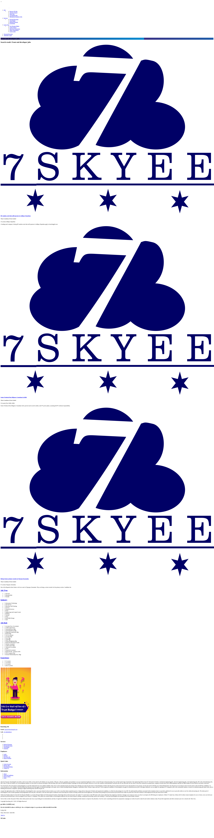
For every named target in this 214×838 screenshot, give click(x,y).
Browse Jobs (7, 765)
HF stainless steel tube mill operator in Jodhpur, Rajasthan (16, 216)
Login (5, 754)
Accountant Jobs (13, 15)
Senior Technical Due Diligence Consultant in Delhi (14, 397)
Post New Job (7, 757)
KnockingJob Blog (8, 766)
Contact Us (6, 768)
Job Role (4, 623)
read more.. (206, 783)
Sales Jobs (12, 14)
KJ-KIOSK (12, 23)
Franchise (6, 748)
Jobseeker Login (8, 35)
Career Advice (13, 27)
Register (6, 755)
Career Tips (6, 25)
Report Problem (7, 758)
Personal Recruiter (14, 19)
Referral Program (14, 22)
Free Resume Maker (14, 26)
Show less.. (193, 798)
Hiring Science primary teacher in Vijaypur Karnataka (15, 578)
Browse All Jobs (13, 11)
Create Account (7, 764)
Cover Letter (13, 31)
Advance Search (13, 12)
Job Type (4, 590)
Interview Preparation (15, 29)
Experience (5, 658)
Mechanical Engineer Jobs (16, 16)
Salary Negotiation (14, 30)
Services (6, 18)
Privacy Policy (7, 776)
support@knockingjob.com (10, 729)
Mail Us (3, 815)
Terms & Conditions (8, 775)
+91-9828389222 (7, 732)
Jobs (5, 10)
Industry (4, 600)
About (5, 774)
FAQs (5, 778)
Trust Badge (12, 20)
